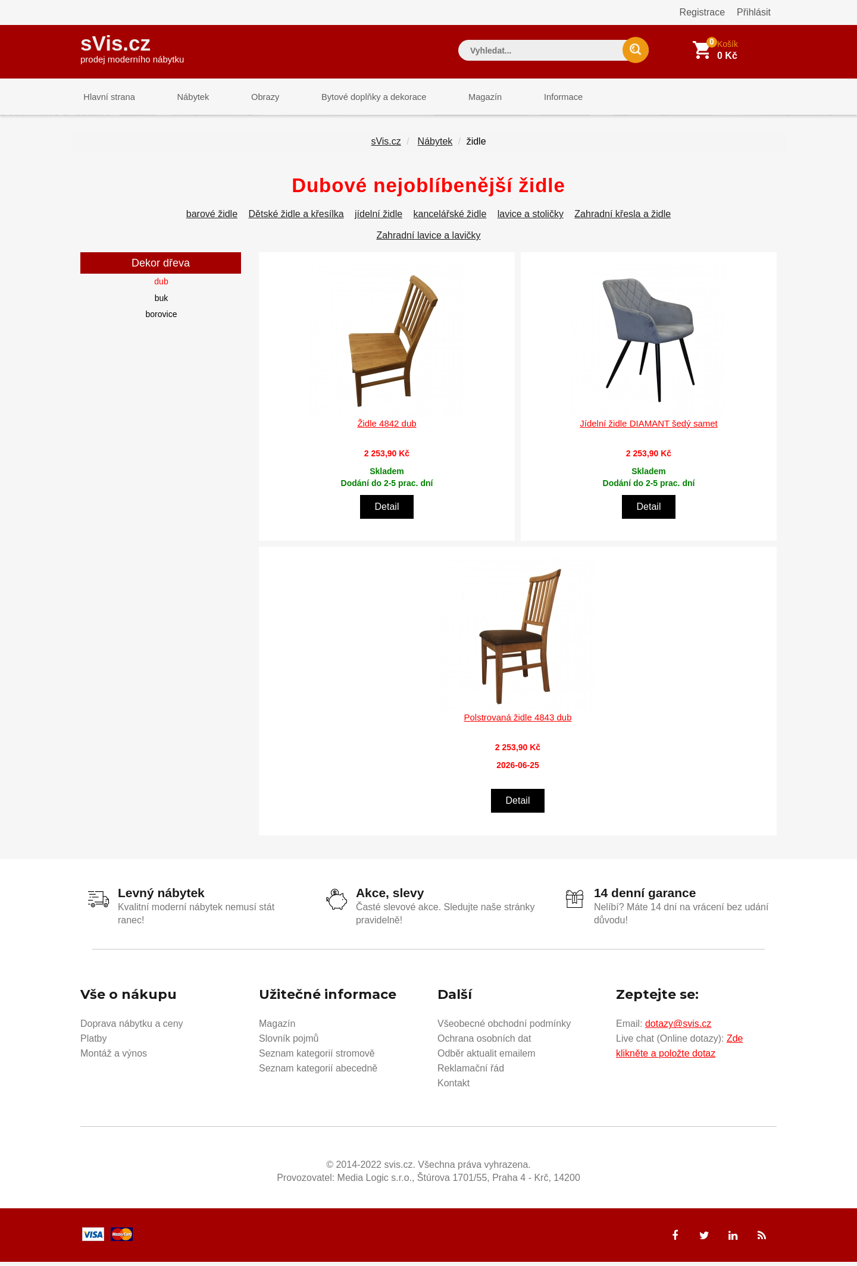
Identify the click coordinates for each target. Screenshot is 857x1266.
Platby (93, 1043)
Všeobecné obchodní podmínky (504, 1028)
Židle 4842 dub (386, 427)
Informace (534, 98)
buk (161, 302)
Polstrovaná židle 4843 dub (518, 722)
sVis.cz (132, 47)
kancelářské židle (450, 219)
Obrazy (251, 98)
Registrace (702, 12)
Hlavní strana (106, 98)
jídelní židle (378, 219)
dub (161, 286)
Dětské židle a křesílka (296, 219)
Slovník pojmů (289, 1043)
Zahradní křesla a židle (622, 219)
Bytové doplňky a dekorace (355, 98)
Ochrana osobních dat (484, 1043)
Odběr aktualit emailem (486, 1057)
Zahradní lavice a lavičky (428, 240)
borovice (161, 319)
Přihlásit (754, 12)
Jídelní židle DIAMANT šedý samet (648, 427)
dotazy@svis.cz (678, 1028)
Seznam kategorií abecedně (318, 1072)
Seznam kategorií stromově (317, 1057)
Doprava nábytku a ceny (131, 1028)
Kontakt (453, 1087)
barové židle (211, 219)
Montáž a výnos (113, 1057)
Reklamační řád (470, 1072)
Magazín (462, 98)
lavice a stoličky (531, 219)
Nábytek (184, 98)
